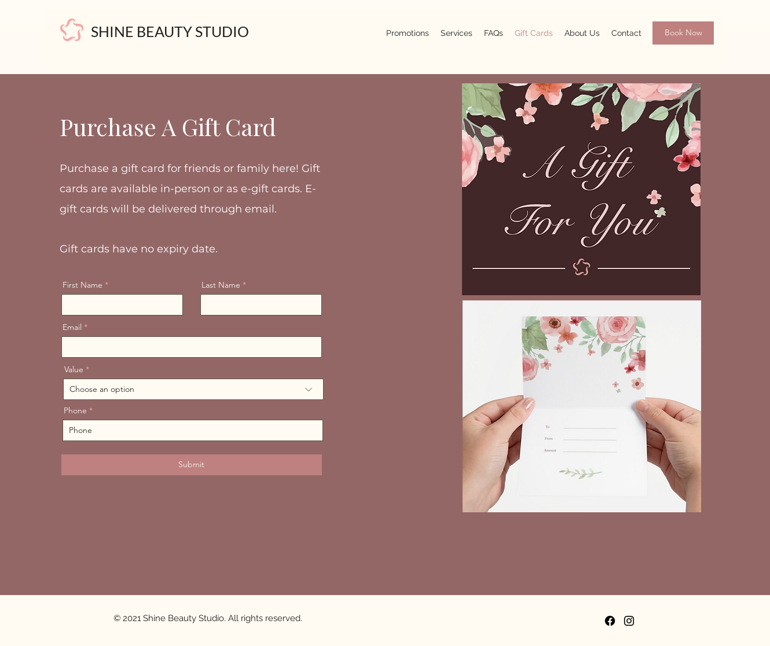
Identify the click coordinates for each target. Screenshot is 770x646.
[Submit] (191, 464)
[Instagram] (629, 620)
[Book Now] (683, 33)
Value (73, 369)
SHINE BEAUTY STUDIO (170, 31)
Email (72, 327)
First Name (82, 285)
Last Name (220, 285)
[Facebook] (610, 620)
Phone (75, 410)
